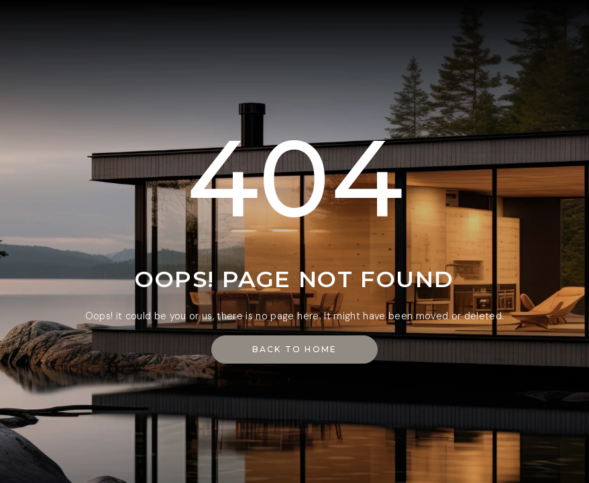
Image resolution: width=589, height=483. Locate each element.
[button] (294, 349)
